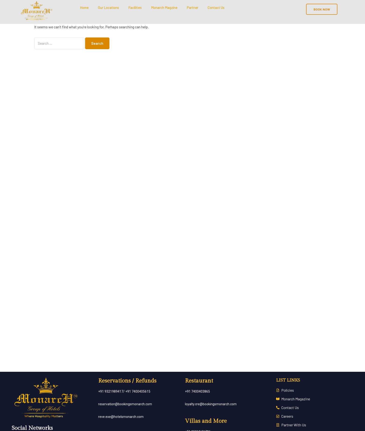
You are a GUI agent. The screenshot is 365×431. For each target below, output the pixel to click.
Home (84, 7)
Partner (192, 7)
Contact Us (216, 7)
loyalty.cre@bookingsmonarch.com (211, 404)
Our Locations (108, 7)
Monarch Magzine (164, 7)
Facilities (135, 7)
